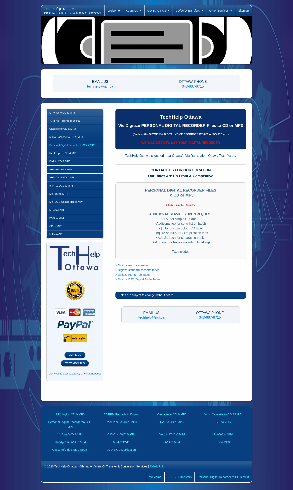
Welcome (114, 10)
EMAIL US (75, 354)
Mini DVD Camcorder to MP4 (66, 201)
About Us (132, 10)
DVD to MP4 (56, 218)
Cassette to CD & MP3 (62, 128)
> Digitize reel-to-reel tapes (132, 274)
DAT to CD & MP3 (59, 161)
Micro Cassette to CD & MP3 (66, 136)
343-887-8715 (193, 86)
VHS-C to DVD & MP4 (62, 177)
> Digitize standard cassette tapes (137, 270)
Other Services (219, 10)
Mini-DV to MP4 (58, 193)
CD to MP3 (55, 226)
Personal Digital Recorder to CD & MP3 (72, 145)
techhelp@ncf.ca (100, 86)
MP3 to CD (55, 234)
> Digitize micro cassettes (132, 265)
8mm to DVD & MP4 (61, 185)
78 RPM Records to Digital (64, 120)
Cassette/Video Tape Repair (70, 449)
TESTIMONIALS (75, 363)
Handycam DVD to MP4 (70, 442)
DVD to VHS (222, 422)
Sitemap (243, 10)
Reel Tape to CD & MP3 (63, 153)
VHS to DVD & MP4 (61, 169)
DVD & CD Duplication (121, 449)
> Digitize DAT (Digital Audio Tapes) (138, 279)
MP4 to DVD (56, 209)
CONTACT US (156, 10)
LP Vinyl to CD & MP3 (62, 112)
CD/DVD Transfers (188, 10)
